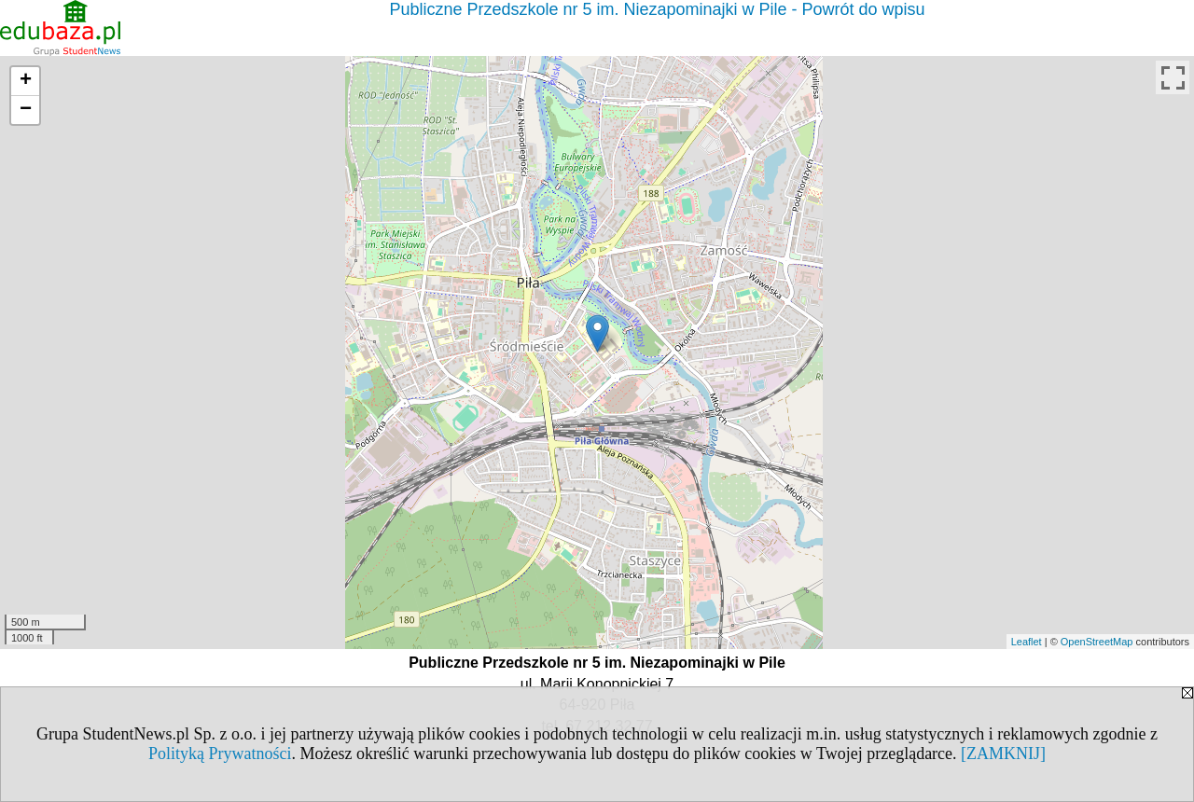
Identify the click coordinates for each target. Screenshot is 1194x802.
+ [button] (26, 81)
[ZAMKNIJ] (1003, 753)
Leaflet (1026, 641)
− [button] (26, 110)
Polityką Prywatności (220, 753)
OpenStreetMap (1097, 641)
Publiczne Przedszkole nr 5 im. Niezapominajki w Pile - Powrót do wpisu (656, 9)
